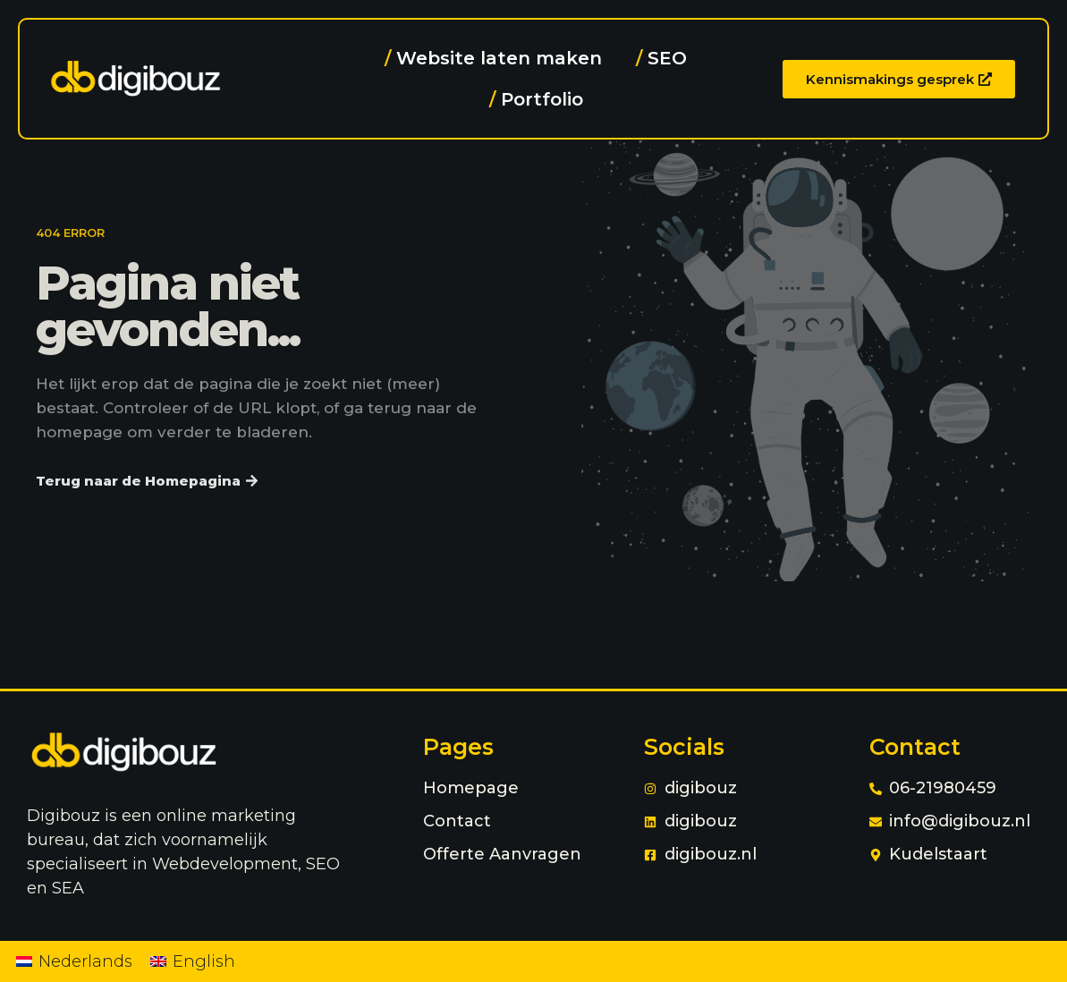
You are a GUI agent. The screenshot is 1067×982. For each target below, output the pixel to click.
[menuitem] (74, 961)
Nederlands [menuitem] (85, 961)
